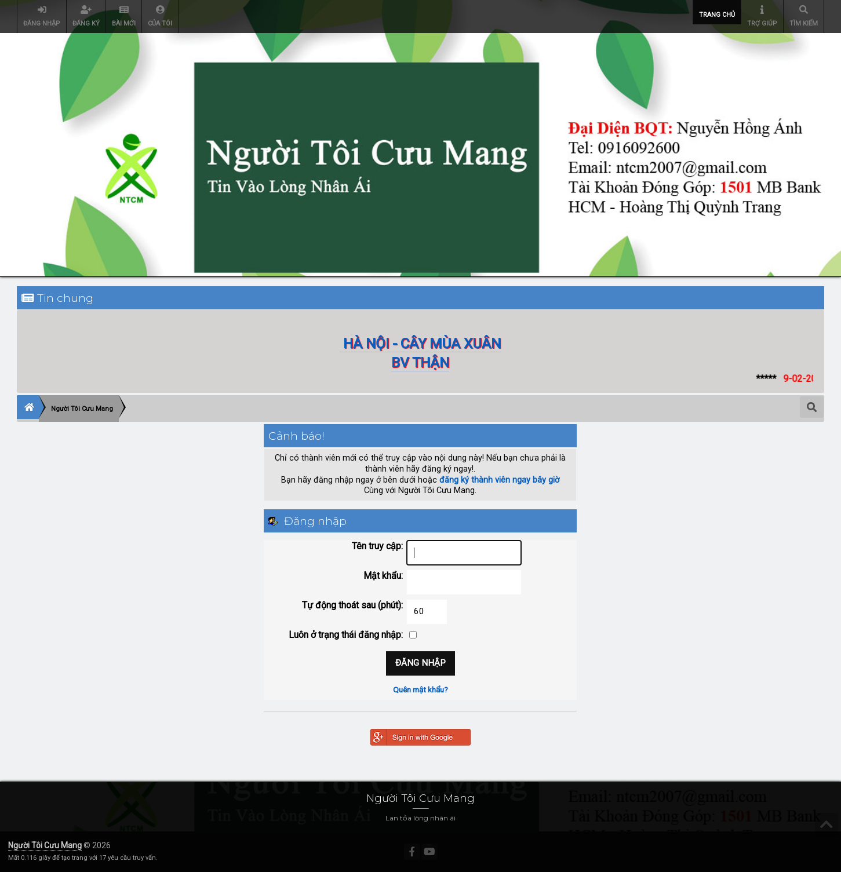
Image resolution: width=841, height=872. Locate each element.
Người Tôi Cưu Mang (45, 845)
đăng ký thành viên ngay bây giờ (499, 480)
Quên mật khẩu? (420, 689)
